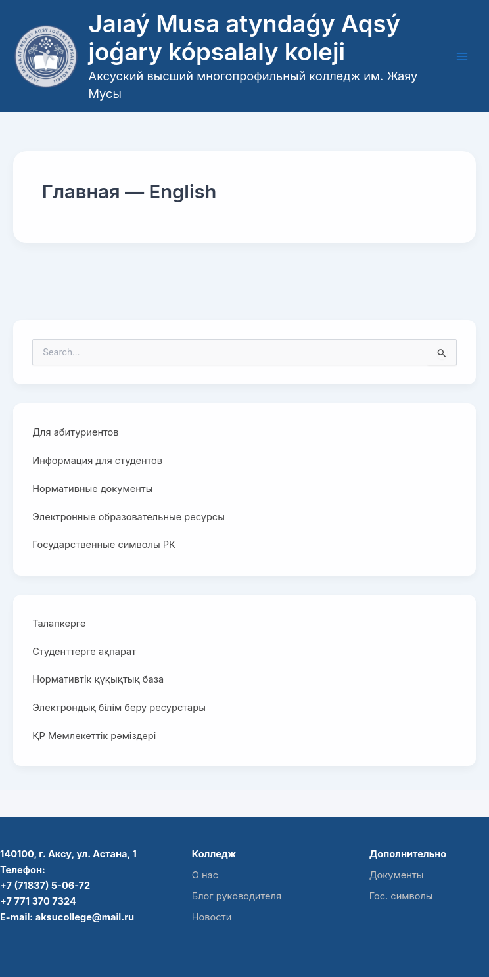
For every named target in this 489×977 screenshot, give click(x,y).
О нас (205, 875)
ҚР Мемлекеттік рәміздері (94, 736)
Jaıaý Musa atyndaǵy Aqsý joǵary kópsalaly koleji (244, 38)
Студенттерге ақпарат (84, 652)
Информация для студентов (97, 460)
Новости (212, 917)
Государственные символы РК (103, 545)
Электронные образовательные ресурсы (128, 517)
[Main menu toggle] (462, 56)
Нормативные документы (92, 489)
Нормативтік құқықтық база (98, 679)
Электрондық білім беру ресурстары (119, 708)
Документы (396, 875)
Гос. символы (401, 896)
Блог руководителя (236, 896)
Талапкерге (58, 623)
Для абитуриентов (75, 432)
